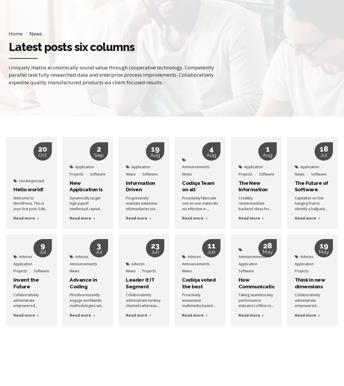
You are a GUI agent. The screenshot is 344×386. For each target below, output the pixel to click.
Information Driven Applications (141, 189)
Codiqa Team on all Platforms (198, 189)
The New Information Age (253, 189)
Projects (76, 174)
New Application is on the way (86, 189)
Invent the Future (26, 283)
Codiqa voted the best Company (199, 286)
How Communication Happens (258, 286)
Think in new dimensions (310, 283)
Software (97, 174)
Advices (25, 256)
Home (16, 34)
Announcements (195, 166)
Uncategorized (31, 180)
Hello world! (28, 189)
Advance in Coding (83, 283)
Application (84, 166)
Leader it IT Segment (140, 283)
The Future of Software (311, 186)
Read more (24, 218)
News (35, 34)
